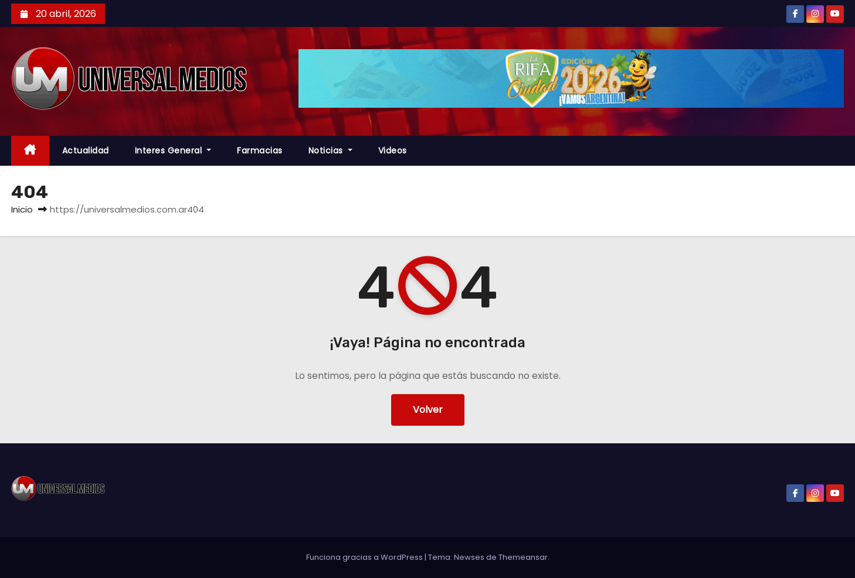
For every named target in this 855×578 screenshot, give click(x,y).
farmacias (260, 150)
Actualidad (85, 150)
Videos (392, 150)
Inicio (22, 209)
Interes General (173, 150)
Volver (428, 409)
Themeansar (523, 557)
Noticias (330, 150)
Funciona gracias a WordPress (365, 557)
